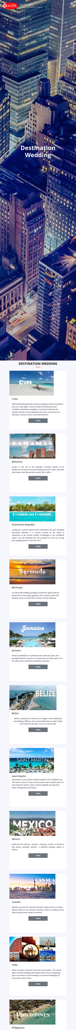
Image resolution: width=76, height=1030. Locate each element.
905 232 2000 (26, 4)
